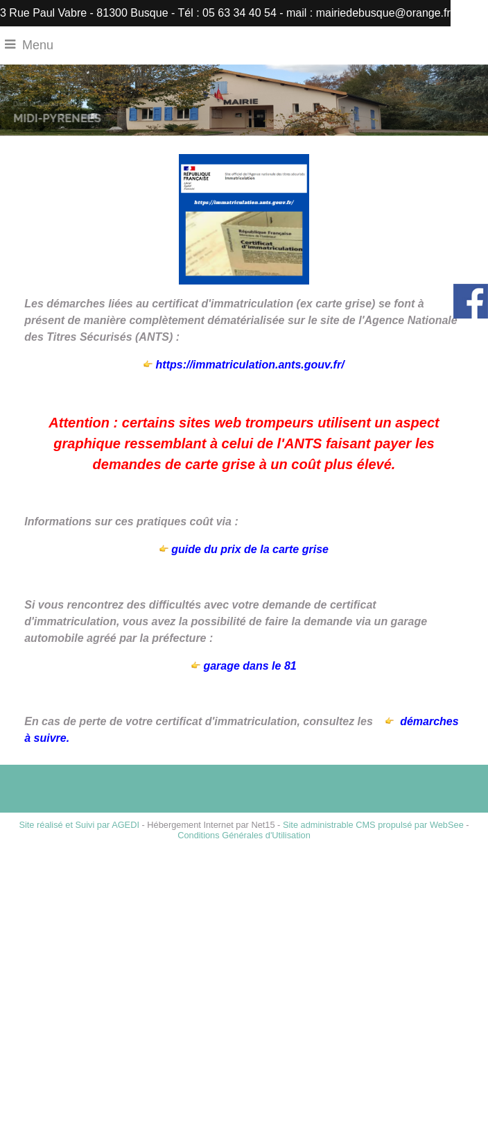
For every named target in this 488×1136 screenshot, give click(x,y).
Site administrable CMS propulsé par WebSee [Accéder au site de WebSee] (373, 825)
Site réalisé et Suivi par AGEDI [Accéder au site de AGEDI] (79, 825)
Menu (37, 45)
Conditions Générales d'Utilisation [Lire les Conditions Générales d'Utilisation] (244, 835)
